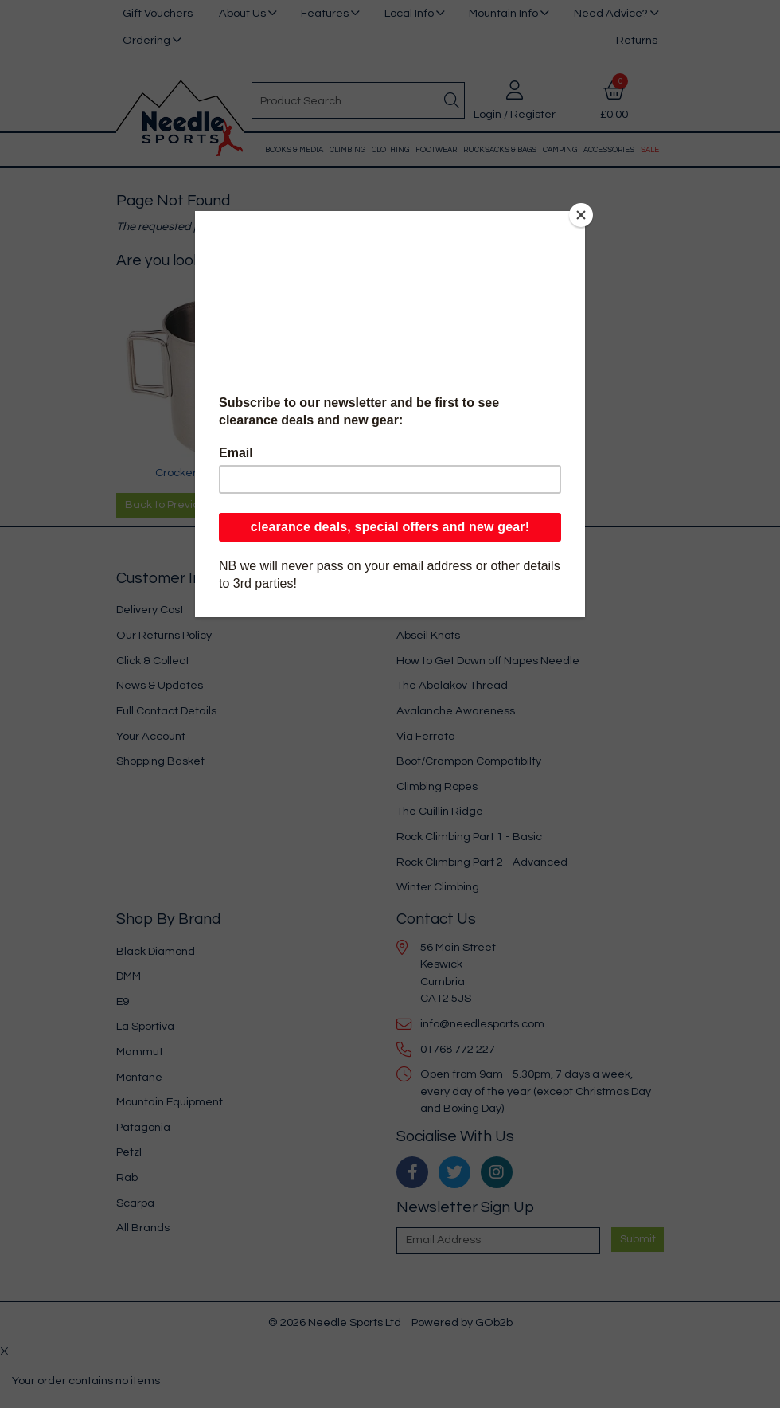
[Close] (581, 215)
